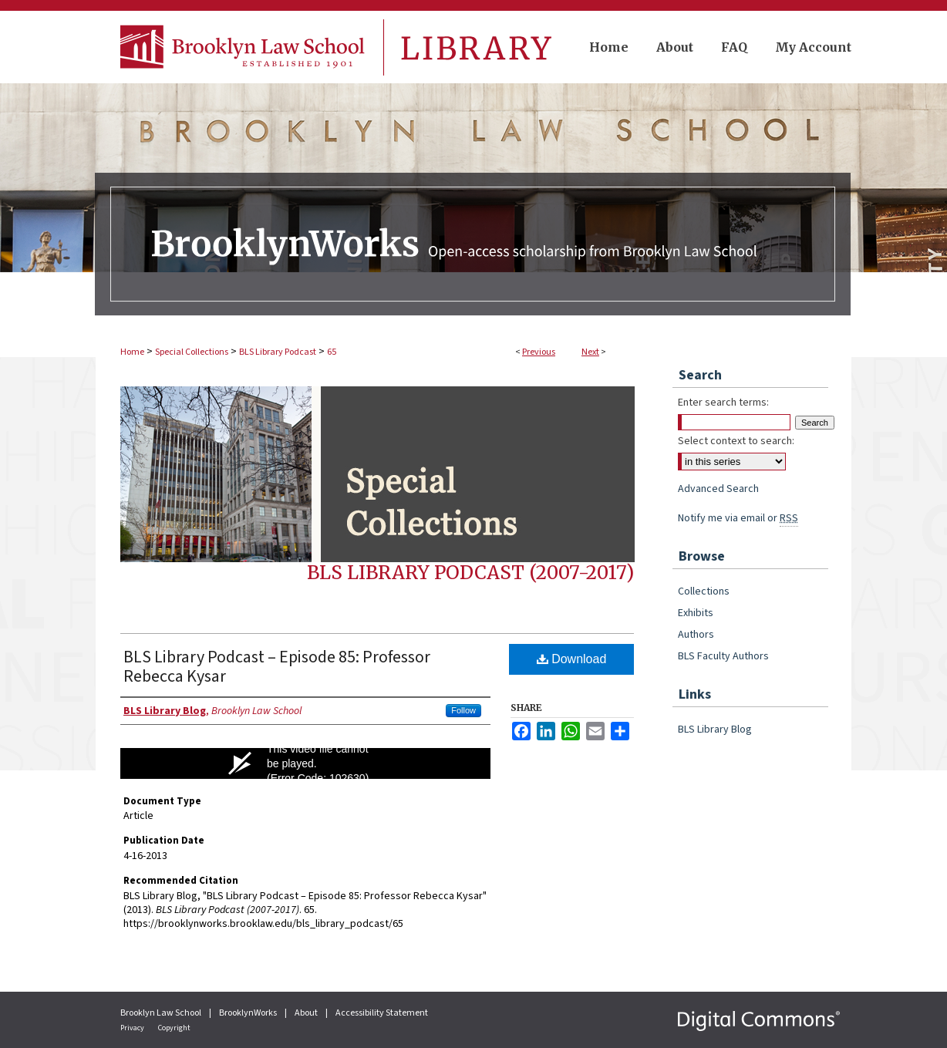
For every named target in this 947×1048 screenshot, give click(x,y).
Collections (704, 591)
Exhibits (695, 613)
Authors (696, 634)
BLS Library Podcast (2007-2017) (470, 573)
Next (590, 352)
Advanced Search (718, 489)
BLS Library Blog (715, 729)
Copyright (174, 1028)
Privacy (133, 1028)
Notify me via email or (738, 518)
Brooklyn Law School (161, 1012)
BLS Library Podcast (277, 352)
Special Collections (191, 352)
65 (331, 352)
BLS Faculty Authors (723, 656)
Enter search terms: (723, 402)
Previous (538, 352)
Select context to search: (736, 441)
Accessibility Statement (381, 1012)
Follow (463, 710)
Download (572, 659)
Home (132, 352)
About (307, 1012)
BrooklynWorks (248, 1012)
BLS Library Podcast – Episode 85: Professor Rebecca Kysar (276, 667)
